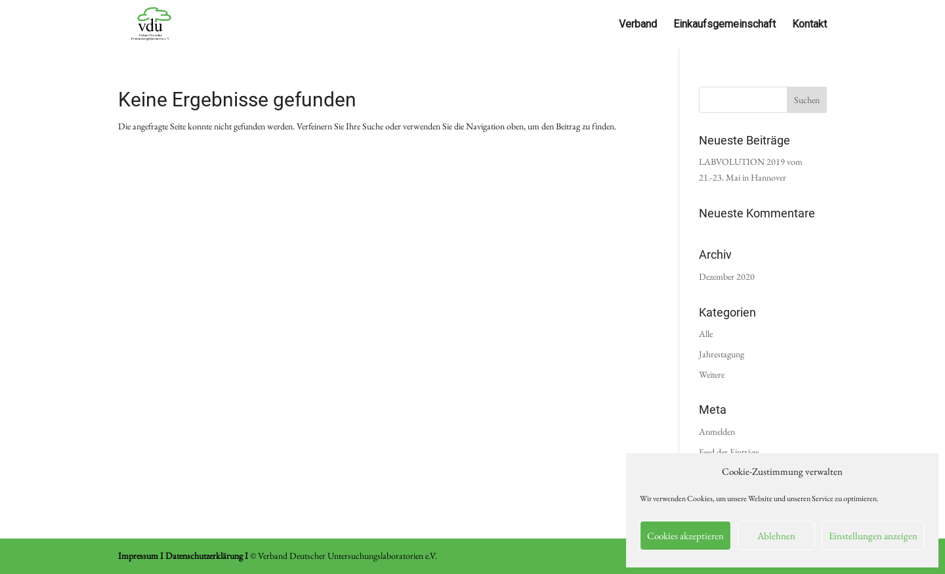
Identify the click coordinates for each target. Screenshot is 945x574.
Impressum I (140, 556)
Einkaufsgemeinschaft (724, 25)
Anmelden (717, 431)
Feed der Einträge (729, 452)
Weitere (711, 374)
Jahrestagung (721, 354)
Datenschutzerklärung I (206, 556)
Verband (638, 25)
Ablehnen (776, 535)
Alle (706, 334)
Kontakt (809, 25)
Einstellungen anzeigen (873, 535)
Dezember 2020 (727, 276)
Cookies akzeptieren (685, 535)
